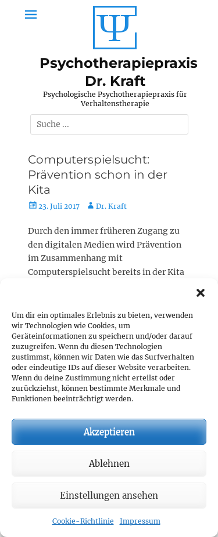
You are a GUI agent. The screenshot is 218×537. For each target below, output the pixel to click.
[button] (200, 293)
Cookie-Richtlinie (83, 521)
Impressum (140, 521)
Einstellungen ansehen (109, 495)
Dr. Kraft (111, 206)
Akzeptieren (109, 431)
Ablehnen (109, 463)
